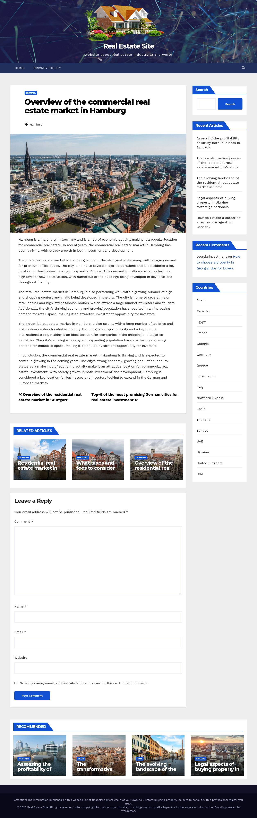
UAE (200, 441)
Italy (200, 387)
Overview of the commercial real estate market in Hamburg (87, 106)
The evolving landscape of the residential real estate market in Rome (218, 182)
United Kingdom (210, 463)
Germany (31, 93)
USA (200, 474)
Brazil (201, 300)
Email (20, 632)
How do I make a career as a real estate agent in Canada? (218, 222)
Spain (201, 409)
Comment (23, 521)
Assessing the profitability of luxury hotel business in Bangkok (218, 142)
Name (20, 606)
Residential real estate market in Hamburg (37, 468)
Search (202, 89)
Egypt (201, 322)
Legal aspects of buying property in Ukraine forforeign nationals (216, 202)
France (202, 333)
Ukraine (203, 452)
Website (20, 658)
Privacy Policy (47, 68)
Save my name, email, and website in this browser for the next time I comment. (84, 683)
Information (206, 376)
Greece (202, 365)
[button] (243, 68)
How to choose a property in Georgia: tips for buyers (218, 262)
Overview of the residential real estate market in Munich (154, 470)
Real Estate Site (128, 46)
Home (20, 68)
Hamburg (36, 124)
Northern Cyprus (210, 398)
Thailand (204, 420)
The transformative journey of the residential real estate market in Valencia (219, 162)
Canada (203, 311)
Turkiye (202, 430)
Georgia (203, 344)
